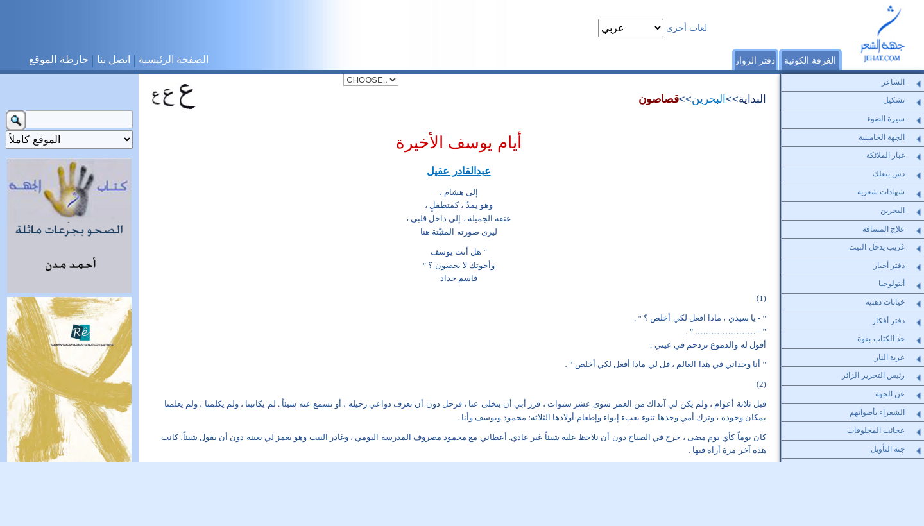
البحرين (709, 98)
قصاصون (658, 98)
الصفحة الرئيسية (174, 59)
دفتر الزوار (755, 60)
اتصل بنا (113, 59)
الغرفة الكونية (810, 60)
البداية (752, 98)
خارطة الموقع (58, 59)
